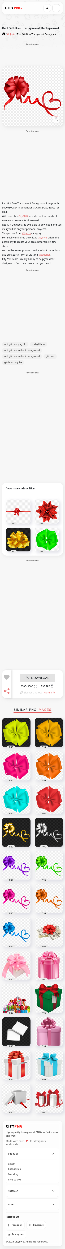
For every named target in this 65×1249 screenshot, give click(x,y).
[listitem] (15, 1225)
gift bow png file (13, 362)
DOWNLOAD (37, 678)
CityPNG (23, 216)
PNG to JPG (14, 1179)
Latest (11, 1163)
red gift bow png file (15, 344)
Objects (26, 233)
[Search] (47, 8)
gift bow (50, 356)
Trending (13, 1174)
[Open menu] (56, 8)
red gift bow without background (22, 350)
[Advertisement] (32, 54)
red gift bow (38, 344)
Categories (14, 1169)
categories (44, 254)
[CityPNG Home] (13, 8)
